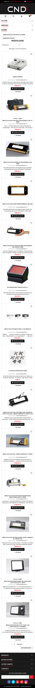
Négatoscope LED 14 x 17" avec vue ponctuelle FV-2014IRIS (17, 625)
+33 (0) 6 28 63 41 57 (16, 1)
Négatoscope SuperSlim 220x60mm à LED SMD (18, 163)
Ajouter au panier (17, 88)
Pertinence (11, 45)
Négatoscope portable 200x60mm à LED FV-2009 (17, 121)
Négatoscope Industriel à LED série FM (17, 329)
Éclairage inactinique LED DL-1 (17, 287)
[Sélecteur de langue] (28, 1)
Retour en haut (27, 648)
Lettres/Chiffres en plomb (18, 371)
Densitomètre (17, 77)
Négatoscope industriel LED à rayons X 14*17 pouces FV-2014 (17, 582)
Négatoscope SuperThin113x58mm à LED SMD (17, 204)
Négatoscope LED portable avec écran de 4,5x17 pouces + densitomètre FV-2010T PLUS (17, 413)
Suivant (20, 644)
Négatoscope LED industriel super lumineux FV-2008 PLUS (17, 538)
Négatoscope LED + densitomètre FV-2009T (18, 454)
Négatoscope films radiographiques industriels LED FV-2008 (17, 496)
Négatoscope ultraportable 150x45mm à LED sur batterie (17, 246)
